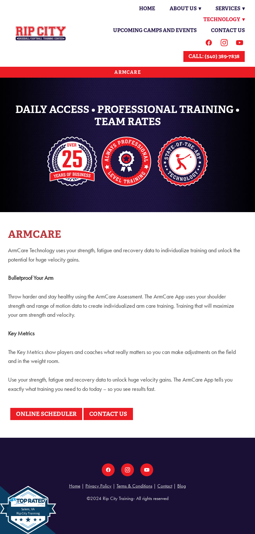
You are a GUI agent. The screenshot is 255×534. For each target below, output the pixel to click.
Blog (181, 486)
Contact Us (228, 30)
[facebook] (209, 43)
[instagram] (224, 43)
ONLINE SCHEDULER (46, 414)
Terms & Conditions (134, 486)
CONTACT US (108, 414)
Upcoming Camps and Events (155, 30)
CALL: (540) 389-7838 (214, 56)
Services (230, 8)
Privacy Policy (98, 486)
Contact (164, 486)
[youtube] (239, 43)
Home (146, 8)
